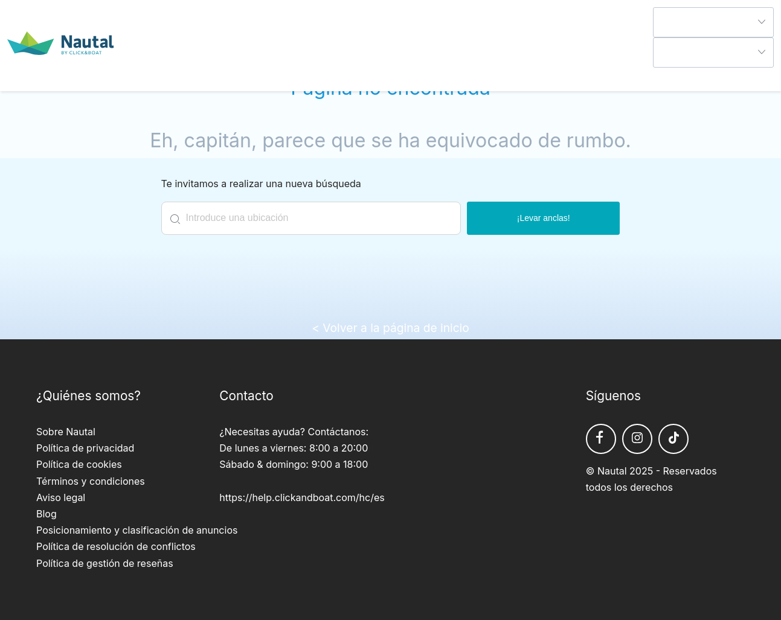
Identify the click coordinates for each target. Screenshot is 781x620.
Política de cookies (79, 464)
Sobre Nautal (65, 432)
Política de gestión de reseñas (104, 563)
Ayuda (667, 75)
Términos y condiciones (90, 481)
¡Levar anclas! (543, 218)
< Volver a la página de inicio (390, 328)
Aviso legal (60, 497)
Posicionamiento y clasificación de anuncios (136, 530)
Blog (46, 514)
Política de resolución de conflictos (116, 546)
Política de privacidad (85, 448)
